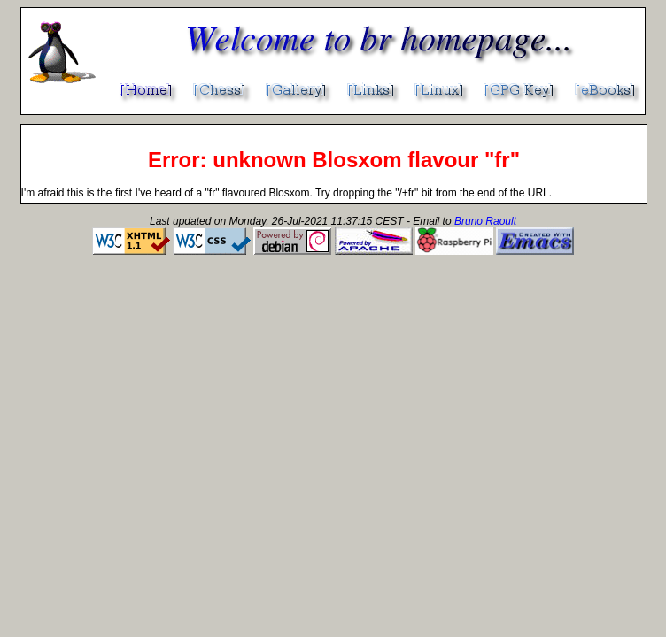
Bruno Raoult (485, 221)
